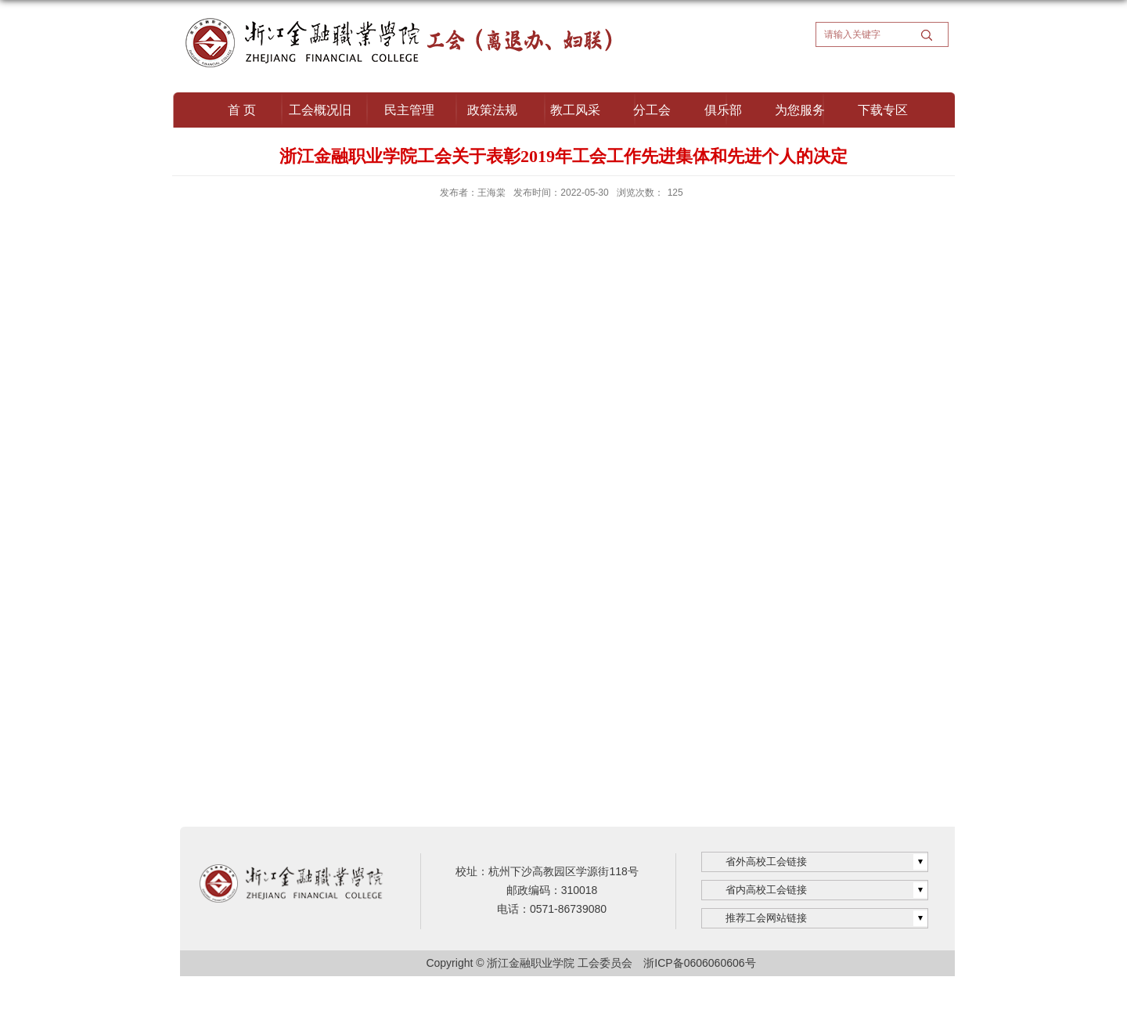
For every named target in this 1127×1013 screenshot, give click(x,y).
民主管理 (409, 110)
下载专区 (883, 110)
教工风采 (575, 110)
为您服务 (800, 110)
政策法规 (492, 110)
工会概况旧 (320, 110)
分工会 (652, 110)
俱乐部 (723, 110)
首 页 (242, 110)
